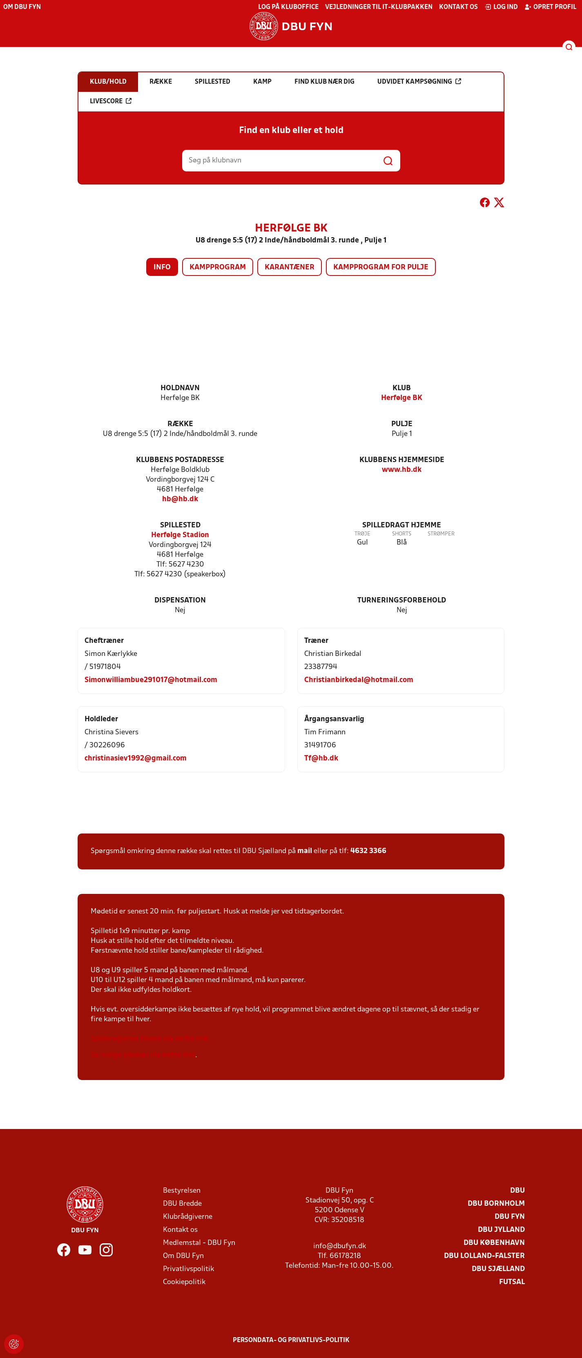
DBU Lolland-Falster (484, 1256)
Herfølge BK (401, 398)
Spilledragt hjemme (401, 525)
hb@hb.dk (180, 499)
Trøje (362, 534)
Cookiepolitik (184, 1282)
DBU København (494, 1243)
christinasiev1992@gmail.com (136, 758)
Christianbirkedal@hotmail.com (358, 680)
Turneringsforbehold (401, 600)
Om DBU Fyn (22, 7)
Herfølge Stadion (180, 535)
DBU (517, 1190)
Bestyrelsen (182, 1190)
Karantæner (289, 267)
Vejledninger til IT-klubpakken (379, 7)
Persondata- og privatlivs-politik (291, 1340)
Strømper (441, 534)
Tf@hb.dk (321, 758)
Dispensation (180, 600)
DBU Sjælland (498, 1269)
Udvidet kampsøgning (419, 81)
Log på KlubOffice (288, 7)
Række (180, 424)
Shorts (401, 534)
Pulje (402, 424)
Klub (401, 388)
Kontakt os (458, 7)
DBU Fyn (510, 1217)
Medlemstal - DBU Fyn (199, 1243)
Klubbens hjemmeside (401, 460)
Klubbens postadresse (180, 460)
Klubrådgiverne (187, 1217)
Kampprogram (218, 267)
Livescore (111, 101)
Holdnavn (180, 388)
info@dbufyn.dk (339, 1246)
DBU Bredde (182, 1203)
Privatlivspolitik (188, 1269)
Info (162, 267)
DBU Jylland (501, 1230)
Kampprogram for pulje (380, 267)
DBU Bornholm (496, 1203)
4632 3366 (368, 851)
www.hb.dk (401, 470)
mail (304, 851)
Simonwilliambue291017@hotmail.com (151, 680)
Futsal (512, 1282)
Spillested (180, 525)
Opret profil (550, 7)
